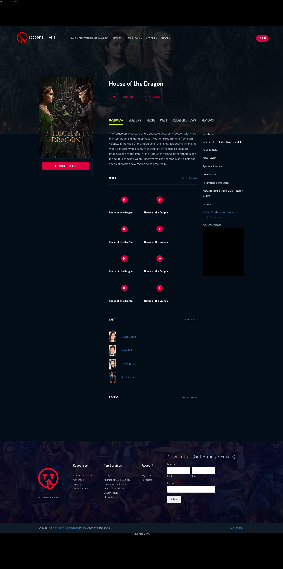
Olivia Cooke (129, 337)
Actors (150, 38)
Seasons (135, 120)
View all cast (190, 320)
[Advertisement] (87, 11)
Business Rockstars (115, 484)
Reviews (207, 120)
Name (172, 464)
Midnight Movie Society (117, 480)
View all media (189, 178)
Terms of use (80, 488)
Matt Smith (128, 350)
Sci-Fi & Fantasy (212, 217)
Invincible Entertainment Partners (67, 527)
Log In (262, 38)
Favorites (147, 480)
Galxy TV (109, 475)
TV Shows (134, 38)
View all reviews (189, 397)
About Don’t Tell (82, 475)
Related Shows (184, 120)
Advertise (78, 480)
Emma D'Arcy (129, 364)
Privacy (77, 484)
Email (172, 483)
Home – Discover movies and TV (88, 38)
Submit (174, 499)
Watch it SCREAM (114, 488)
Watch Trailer (65, 165)
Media (151, 120)
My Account (148, 475)
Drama (231, 212)
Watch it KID (111, 493)
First (169, 476)
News (164, 38)
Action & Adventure (214, 212)
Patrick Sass (129, 377)
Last (194, 476)
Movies (117, 38)
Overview (116, 120)
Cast (163, 120)
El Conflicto (110, 497)
